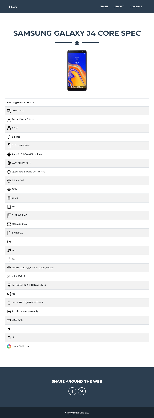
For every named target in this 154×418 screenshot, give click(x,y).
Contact (136, 7)
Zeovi (15, 7)
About (119, 7)
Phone (104, 7)
